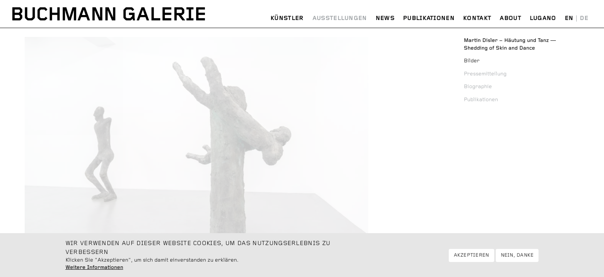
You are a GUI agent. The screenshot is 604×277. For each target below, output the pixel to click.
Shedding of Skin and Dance (510, 44)
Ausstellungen (339, 18)
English (569, 18)
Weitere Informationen (94, 270)
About (510, 18)
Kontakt (477, 18)
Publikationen (429, 18)
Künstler (287, 18)
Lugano (543, 18)
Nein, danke (517, 257)
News (385, 18)
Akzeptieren (471, 257)
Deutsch (583, 18)
